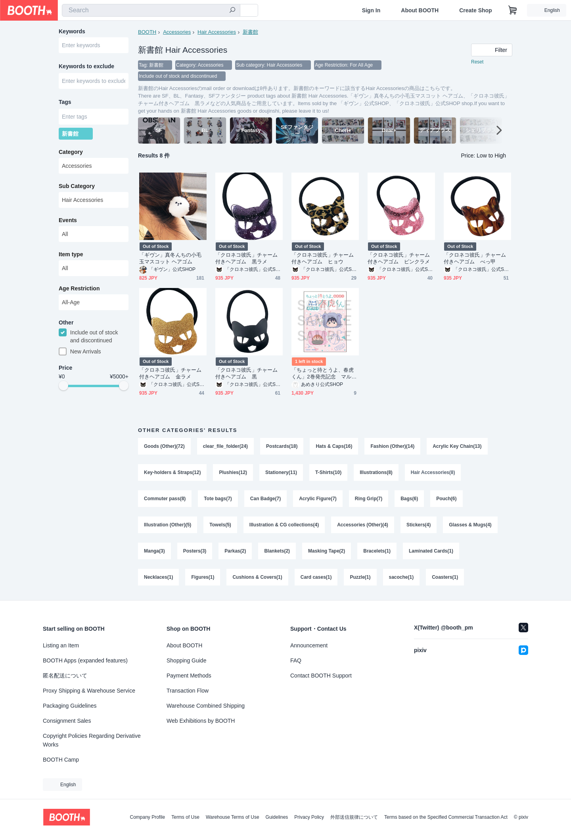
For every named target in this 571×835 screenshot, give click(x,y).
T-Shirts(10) (328, 472)
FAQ (295, 660)
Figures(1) (202, 577)
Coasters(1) (445, 577)
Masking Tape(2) (326, 551)
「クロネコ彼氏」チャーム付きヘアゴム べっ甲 (475, 258)
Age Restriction (79, 288)
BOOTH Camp (61, 759)
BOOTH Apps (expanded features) (85, 660)
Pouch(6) (446, 498)
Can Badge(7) (265, 498)
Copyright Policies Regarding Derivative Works (92, 740)
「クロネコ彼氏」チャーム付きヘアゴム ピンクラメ (399, 258)
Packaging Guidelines (69, 706)
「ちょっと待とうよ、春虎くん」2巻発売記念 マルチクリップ (323, 373)
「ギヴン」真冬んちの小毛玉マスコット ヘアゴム (170, 258)
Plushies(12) (233, 472)
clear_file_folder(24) (225, 446)
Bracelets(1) (377, 551)
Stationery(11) (281, 472)
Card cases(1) (316, 577)
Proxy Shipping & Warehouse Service (89, 690)
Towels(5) (220, 525)
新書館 (250, 32)
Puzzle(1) (360, 577)
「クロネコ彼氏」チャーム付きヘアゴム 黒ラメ (246, 258)
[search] (232, 10)
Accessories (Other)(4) (362, 525)
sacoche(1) (401, 577)
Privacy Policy (309, 817)
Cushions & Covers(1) (257, 577)
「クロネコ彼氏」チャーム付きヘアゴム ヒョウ (322, 258)
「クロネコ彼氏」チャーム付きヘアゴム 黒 (246, 373)
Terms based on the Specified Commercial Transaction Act (446, 817)
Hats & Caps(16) (334, 446)
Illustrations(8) (376, 472)
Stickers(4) (418, 525)
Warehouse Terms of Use (232, 817)
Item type (71, 254)
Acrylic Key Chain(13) (457, 446)
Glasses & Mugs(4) (470, 525)
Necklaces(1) (158, 577)
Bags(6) (409, 498)
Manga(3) (154, 551)
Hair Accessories (216, 32)
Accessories (177, 32)
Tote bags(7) (218, 498)
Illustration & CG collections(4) (284, 525)
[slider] (63, 385)
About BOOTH (420, 10)
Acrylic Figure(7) (318, 498)
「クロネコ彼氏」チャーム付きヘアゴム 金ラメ (170, 373)
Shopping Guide (186, 660)
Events (68, 220)
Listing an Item (61, 645)
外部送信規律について (354, 817)
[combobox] (151, 10)
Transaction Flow (188, 690)
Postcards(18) (281, 446)
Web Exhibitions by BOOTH (201, 721)
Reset (477, 62)
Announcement (309, 645)
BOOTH (147, 32)
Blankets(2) (277, 551)
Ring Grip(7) (368, 498)
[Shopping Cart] (512, 10)
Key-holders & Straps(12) (172, 472)
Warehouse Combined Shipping (206, 706)
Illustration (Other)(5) (167, 525)
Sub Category (77, 186)
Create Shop (475, 10)
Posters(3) (195, 551)
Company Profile (147, 817)
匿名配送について (65, 675)
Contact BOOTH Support (321, 675)
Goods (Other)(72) (164, 446)
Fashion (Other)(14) (392, 446)
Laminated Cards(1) (431, 551)
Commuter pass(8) (165, 498)
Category (71, 152)
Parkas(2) (235, 551)
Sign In (371, 10)
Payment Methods (189, 675)
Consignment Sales (67, 721)
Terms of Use (185, 817)
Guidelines (277, 817)
